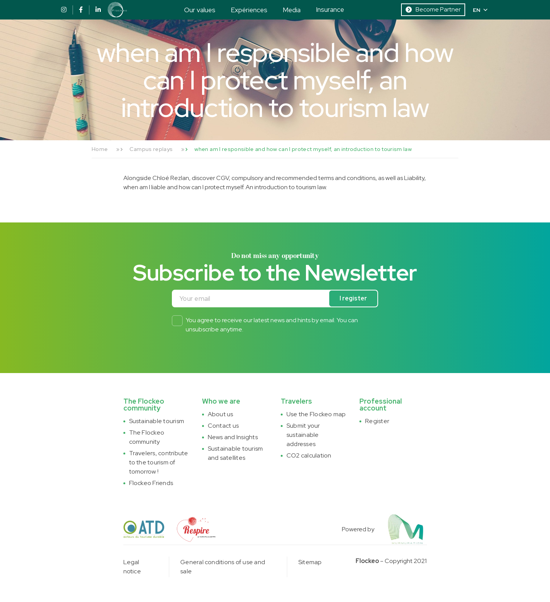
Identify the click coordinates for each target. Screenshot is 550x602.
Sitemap (310, 562)
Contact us (223, 426)
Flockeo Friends (151, 483)
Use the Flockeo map (316, 414)
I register (353, 298)
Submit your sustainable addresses (303, 435)
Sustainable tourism (156, 421)
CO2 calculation (309, 455)
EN (480, 9)
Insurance (330, 9)
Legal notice (132, 566)
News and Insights (233, 437)
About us (220, 414)
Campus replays (151, 149)
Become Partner (433, 9)
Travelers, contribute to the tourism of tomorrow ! (158, 462)
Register (377, 421)
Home (100, 149)
